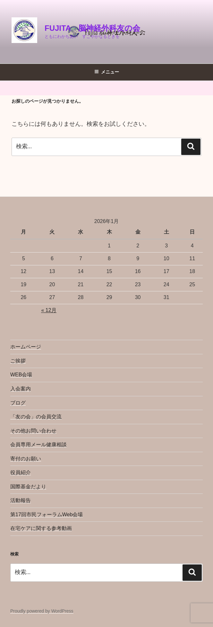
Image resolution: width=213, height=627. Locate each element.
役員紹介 (20, 472)
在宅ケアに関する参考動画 (41, 528)
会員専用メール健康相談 (38, 444)
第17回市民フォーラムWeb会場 (46, 514)
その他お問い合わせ (33, 431)
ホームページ (25, 346)
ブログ (18, 403)
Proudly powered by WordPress (41, 611)
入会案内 (20, 388)
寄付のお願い (25, 458)
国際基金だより (28, 486)
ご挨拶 (18, 361)
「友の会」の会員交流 (36, 416)
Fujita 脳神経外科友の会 (92, 28)
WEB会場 (21, 374)
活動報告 (20, 500)
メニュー (106, 71)
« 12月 (48, 310)
